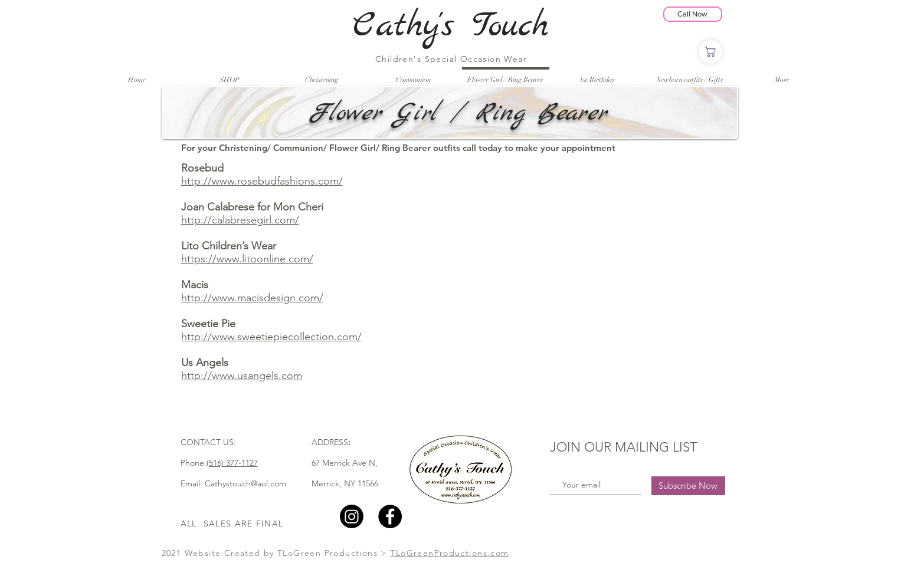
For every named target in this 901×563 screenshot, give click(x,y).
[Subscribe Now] (688, 485)
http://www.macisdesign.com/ (252, 297)
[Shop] (710, 52)
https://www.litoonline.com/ (247, 258)
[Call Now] (692, 14)
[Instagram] (351, 516)
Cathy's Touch (450, 26)
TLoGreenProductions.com (449, 553)
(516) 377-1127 (232, 462)
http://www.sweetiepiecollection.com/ (271, 336)
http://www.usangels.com (241, 375)
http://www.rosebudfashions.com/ (262, 181)
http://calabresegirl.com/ (240, 219)
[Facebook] (390, 516)
